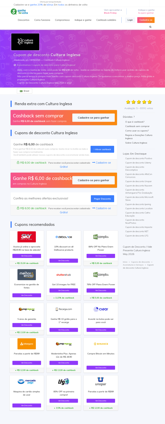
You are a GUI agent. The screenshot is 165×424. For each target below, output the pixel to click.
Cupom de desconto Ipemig (138, 204)
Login (130, 20)
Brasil (24, 91)
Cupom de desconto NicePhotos (134, 221)
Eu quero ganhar (146, 13)
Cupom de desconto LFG (136, 235)
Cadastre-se (146, 20)
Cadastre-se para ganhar (93, 117)
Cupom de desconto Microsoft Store (139, 198)
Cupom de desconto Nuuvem (138, 185)
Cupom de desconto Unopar (138, 181)
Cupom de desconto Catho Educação (137, 214)
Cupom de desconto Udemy (138, 162)
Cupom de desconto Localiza (138, 208)
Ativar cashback (102, 149)
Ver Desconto (26, 256)
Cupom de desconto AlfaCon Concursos (138, 175)
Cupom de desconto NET (136, 231)
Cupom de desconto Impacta (138, 227)
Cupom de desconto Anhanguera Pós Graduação (138, 191)
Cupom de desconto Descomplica (134, 168)
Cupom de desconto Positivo (138, 158)
